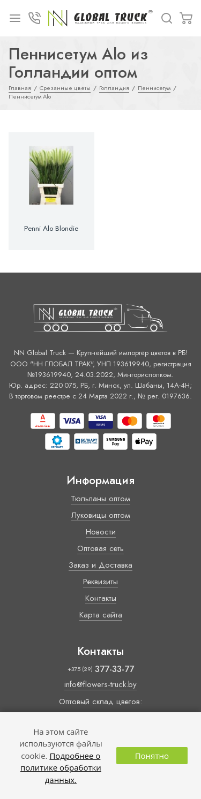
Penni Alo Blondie (51, 228)
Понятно (152, 755)
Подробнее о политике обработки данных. (60, 767)
